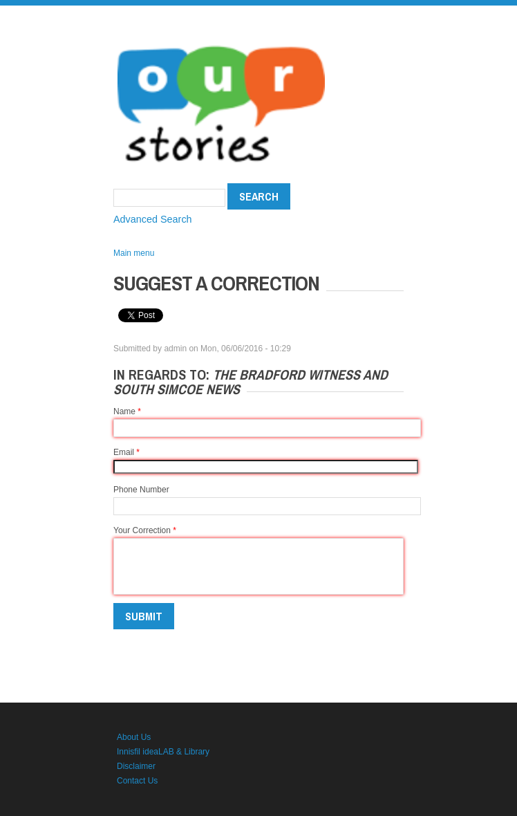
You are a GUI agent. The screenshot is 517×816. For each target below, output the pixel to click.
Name (127, 411)
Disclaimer (136, 766)
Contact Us (137, 781)
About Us (134, 737)
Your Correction (144, 530)
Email (126, 452)
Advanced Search (152, 219)
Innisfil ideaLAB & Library (163, 752)
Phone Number (141, 489)
